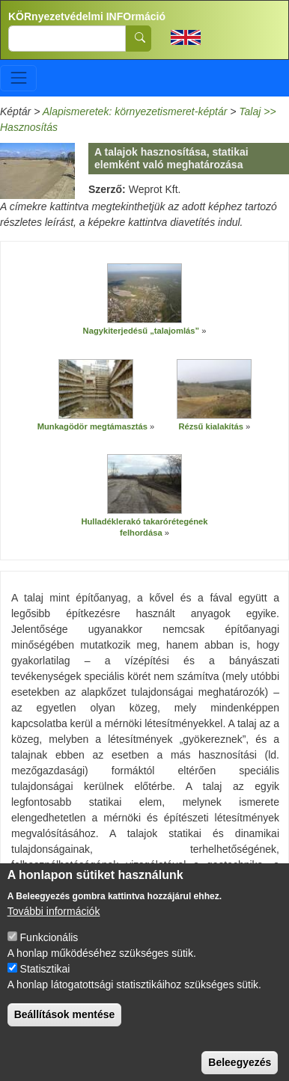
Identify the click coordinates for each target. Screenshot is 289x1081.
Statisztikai (45, 982)
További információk (53, 925)
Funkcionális (49, 951)
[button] (144, 293)
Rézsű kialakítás (210, 426)
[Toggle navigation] (18, 78)
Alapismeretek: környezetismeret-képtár (135, 111)
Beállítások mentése (64, 1028)
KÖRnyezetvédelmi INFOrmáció (86, 16)
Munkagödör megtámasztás (92, 426)
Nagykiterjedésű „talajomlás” (142, 330)
